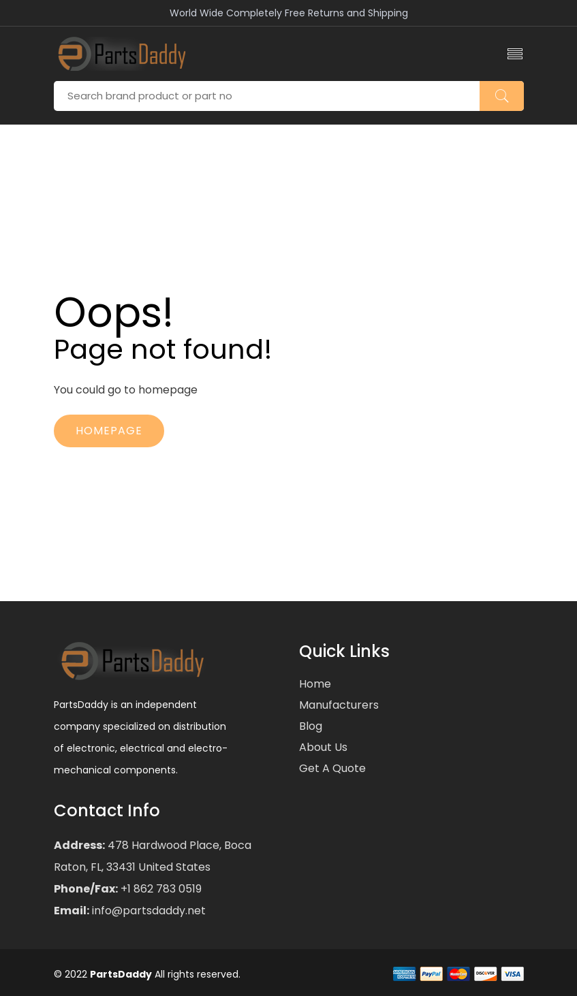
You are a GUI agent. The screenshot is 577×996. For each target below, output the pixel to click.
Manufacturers (339, 705)
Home (315, 684)
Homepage (109, 430)
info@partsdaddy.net (147, 910)
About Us (323, 747)
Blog (310, 726)
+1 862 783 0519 (160, 889)
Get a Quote (332, 768)
